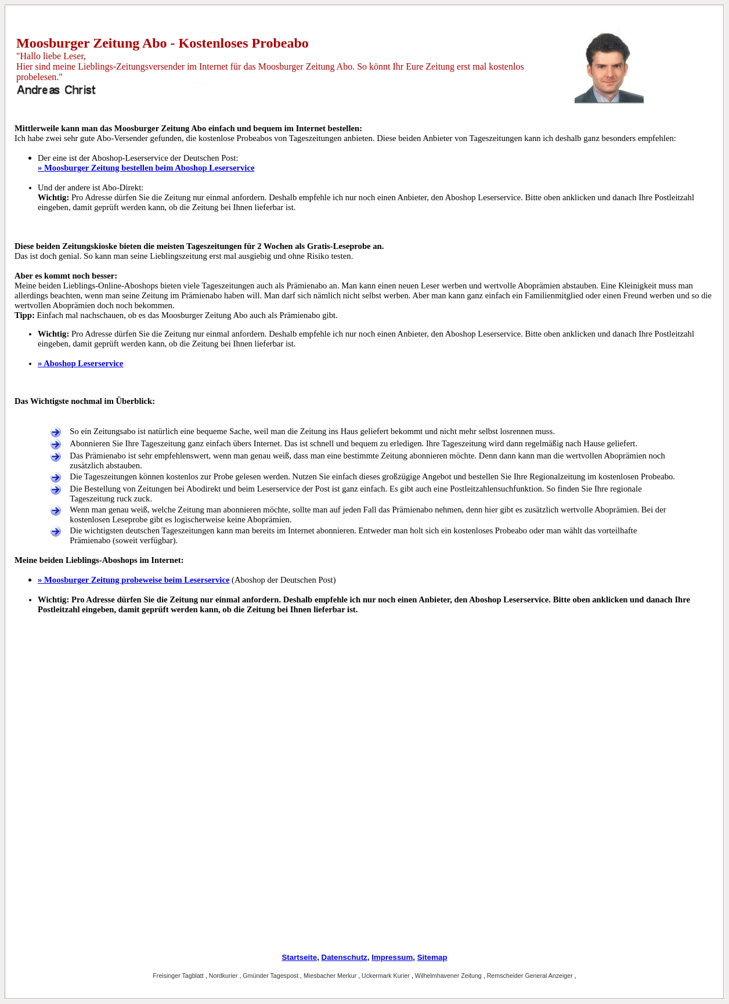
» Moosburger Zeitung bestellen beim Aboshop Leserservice (146, 167)
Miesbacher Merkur (331, 975)
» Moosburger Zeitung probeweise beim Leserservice (133, 579)
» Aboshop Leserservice (80, 363)
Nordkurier (224, 975)
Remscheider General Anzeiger (531, 975)
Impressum (392, 957)
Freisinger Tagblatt (179, 975)
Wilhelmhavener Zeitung (449, 975)
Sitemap (432, 957)
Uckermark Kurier (387, 975)
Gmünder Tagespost (271, 975)
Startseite (299, 957)
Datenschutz (344, 957)
